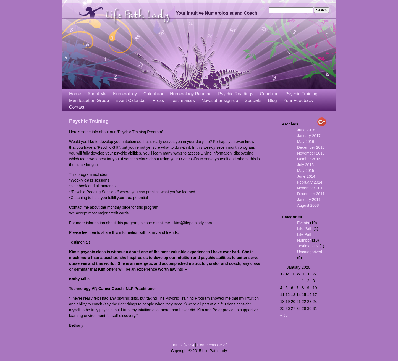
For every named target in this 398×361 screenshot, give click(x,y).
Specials (253, 100)
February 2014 (309, 182)
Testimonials (183, 100)
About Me (97, 93)
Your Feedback (298, 100)
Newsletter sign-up (219, 100)
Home (75, 93)
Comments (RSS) (212, 345)
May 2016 (305, 141)
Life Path (304, 228)
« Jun (284, 315)
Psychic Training (301, 93)
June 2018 (306, 130)
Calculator (153, 93)
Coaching (269, 93)
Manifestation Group (89, 100)
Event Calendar (131, 100)
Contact (76, 107)
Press (158, 100)
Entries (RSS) (182, 345)
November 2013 (311, 188)
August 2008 (308, 205)
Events (303, 223)
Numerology (125, 93)
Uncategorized (309, 252)
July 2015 (305, 165)
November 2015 (311, 153)
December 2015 (311, 147)
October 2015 (309, 159)
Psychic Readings (235, 93)
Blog (272, 100)
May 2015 (305, 170)
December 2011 (311, 194)
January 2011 (309, 199)
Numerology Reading (190, 93)
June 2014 (306, 176)
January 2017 (309, 136)
